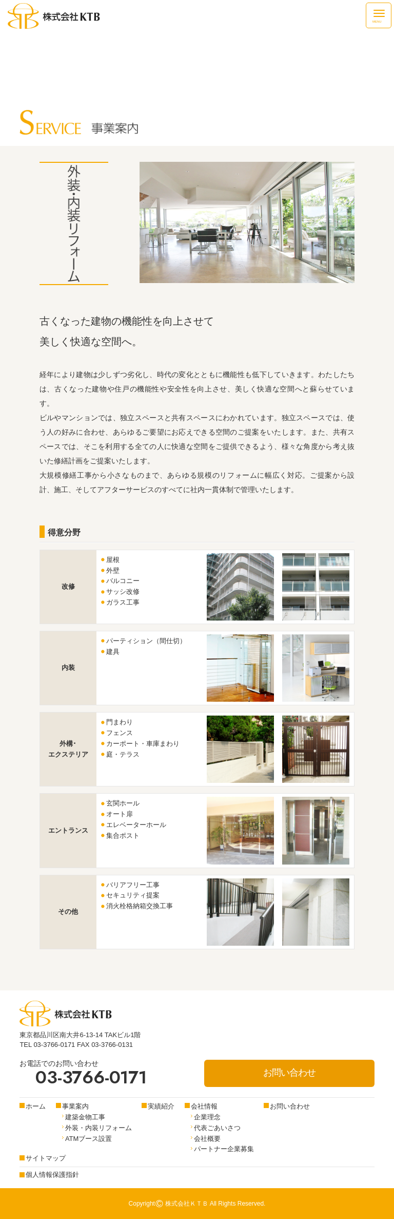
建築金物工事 (85, 1117)
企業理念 (207, 1117)
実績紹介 (161, 1106)
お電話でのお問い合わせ (82, 1073)
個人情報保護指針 (52, 1174)
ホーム (36, 1106)
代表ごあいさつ (217, 1128)
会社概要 (207, 1138)
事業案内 (75, 1106)
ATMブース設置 (88, 1138)
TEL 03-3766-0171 (47, 1044)
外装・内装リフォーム (98, 1128)
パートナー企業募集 (224, 1149)
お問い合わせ (289, 1072)
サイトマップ (46, 1158)
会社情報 (204, 1106)
